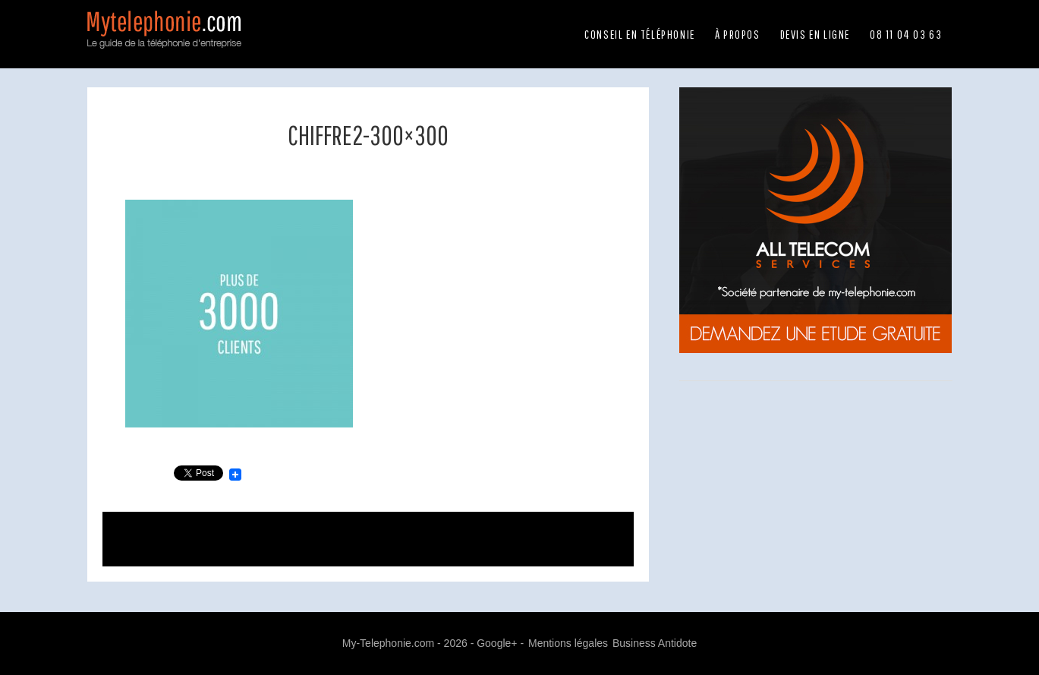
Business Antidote (654, 643)
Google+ (497, 643)
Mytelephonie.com (167, 38)
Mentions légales (568, 643)
